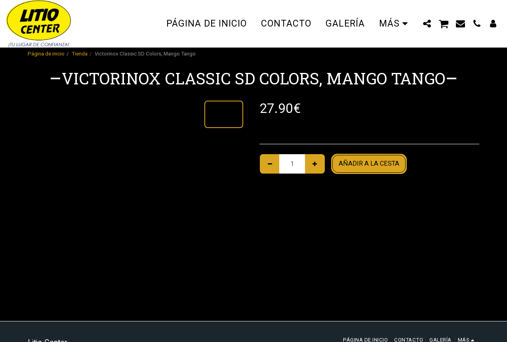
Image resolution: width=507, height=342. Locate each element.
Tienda (80, 54)
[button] (427, 23)
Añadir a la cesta (369, 163)
